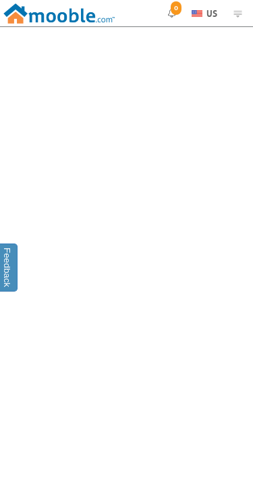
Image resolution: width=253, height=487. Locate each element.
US (204, 12)
